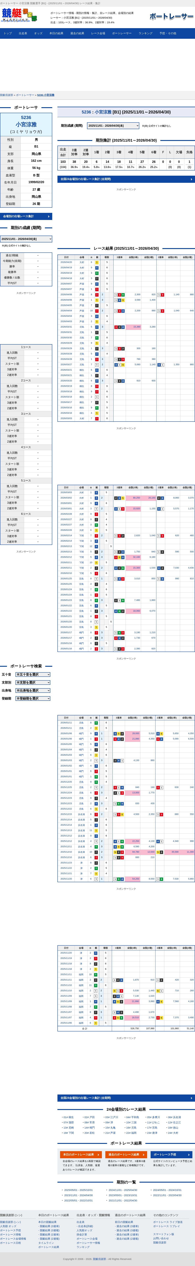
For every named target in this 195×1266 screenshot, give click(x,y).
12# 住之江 (174, 1122)
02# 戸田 (89, 1117)
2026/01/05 (66, 744)
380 (153, 359)
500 (192, 551)
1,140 (177, 294)
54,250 (135, 878)
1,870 (136, 979)
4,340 (176, 841)
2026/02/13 (66, 546)
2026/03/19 (66, 386)
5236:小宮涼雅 (45, 94)
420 (177, 979)
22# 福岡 (131, 1132)
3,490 (191, 1017)
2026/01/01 (66, 771)
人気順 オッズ (8, 1226)
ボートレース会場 (87, 1238)
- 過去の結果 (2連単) (127, 1234)
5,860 (191, 878)
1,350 (177, 364)
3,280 (152, 326)
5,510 (151, 733)
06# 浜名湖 (174, 1117)
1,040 (177, 310)
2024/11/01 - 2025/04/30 (123, 1190)
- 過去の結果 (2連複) (127, 1238)
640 (192, 310)
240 (192, 787)
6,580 (136, 846)
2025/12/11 (66, 846)
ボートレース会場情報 (13, 1238)
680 (177, 814)
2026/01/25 (66, 578)
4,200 (151, 846)
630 (177, 787)
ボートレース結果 (48, 1246)
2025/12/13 (66, 830)
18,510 (135, 1017)
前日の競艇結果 (124, 1221)
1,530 (152, 567)
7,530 (176, 878)
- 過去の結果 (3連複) (127, 1230)
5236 (26, 117)
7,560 (176, 1001)
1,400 (152, 300)
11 (91, 830)
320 (192, 979)
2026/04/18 (66, 278)
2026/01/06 (66, 733)
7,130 (136, 996)
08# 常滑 (89, 1122)
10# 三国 (131, 1122)
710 (177, 990)
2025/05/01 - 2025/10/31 (78, 1190)
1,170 (191, 508)
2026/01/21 (66, 616)
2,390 (137, 648)
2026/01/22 (66, 605)
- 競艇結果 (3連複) (49, 1230)
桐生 (82, 370)
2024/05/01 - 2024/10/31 (167, 1190)
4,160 (191, 1001)
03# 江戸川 (111, 1117)
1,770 (151, 792)
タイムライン (46, 1242)
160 (153, 348)
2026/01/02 (66, 765)
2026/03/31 (66, 326)
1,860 (152, 600)
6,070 (152, 611)
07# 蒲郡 (69, 1122)
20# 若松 (89, 1132)
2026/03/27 (66, 364)
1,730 (137, 637)
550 (192, 814)
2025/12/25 (66, 782)
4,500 (136, 814)
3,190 (137, 632)
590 (177, 551)
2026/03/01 (66, 503)
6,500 (191, 738)
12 (91, 546)
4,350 (191, 733)
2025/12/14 (66, 819)
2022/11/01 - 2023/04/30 (167, 1195)
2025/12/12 (66, 835)
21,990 (135, 1001)
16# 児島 (131, 1127)
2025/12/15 (66, 814)
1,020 (151, 996)
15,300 (136, 567)
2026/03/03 (66, 418)
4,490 (136, 1012)
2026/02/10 (66, 573)
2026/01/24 (66, 589)
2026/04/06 (66, 294)
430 (152, 803)
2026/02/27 (66, 519)
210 (152, 857)
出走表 (80, 1221)
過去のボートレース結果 (123, 1154)
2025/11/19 (66, 958)
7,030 (176, 567)
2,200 (138, 310)
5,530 (136, 990)
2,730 (151, 1017)
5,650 (176, 733)
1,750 (137, 551)
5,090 (176, 738)
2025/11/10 (66, 985)
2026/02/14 (66, 535)
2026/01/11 (66, 722)
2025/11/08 (66, 1006)
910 (139, 380)
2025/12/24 (66, 792)
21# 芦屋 (110, 1132)
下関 (81, 535)
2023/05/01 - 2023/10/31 (123, 1195)
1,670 (151, 1012)
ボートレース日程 (10, 1242)
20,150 (151, 497)
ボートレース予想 (165, 1154)
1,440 (151, 990)
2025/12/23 (66, 798)
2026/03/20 (66, 380)
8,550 (151, 878)
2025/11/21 (66, 873)
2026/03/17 (66, 402)
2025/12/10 (66, 852)
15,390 (137, 326)
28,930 (135, 733)
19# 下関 (69, 1132)
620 (177, 535)
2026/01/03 (66, 755)
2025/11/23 (66, 862)
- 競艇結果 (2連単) (49, 1234)
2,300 (138, 294)
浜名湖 (81, 814)
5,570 (176, 508)
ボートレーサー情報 (88, 1242)
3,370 (191, 497)
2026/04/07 (66, 283)
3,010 (137, 578)
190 (152, 787)
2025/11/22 (66, 868)
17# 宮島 (152, 1127)
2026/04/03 (66, 321)
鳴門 (81, 632)
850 (153, 578)
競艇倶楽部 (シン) (10, 1221)
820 (153, 294)
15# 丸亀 (110, 1127)
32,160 (136, 557)
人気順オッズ (84, 1230)
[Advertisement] (97, 64)
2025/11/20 (66, 878)
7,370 (176, 1017)
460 (192, 535)
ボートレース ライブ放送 (168, 1221)
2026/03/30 (66, 337)
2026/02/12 (66, 557)
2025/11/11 (66, 974)
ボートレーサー (25, 94)
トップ (7, 33)
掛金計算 (82, 1234)
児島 (82, 327)
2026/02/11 (66, 562)
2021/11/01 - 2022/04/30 (123, 1200)
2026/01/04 (66, 749)
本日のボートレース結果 (78, 1154)
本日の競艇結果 (47, 1221)
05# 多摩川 (153, 1117)
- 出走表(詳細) (85, 1226)
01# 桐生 (69, 1117)
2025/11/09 (66, 996)
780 (139, 359)
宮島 (81, 578)
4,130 (136, 760)
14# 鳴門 (89, 1127)
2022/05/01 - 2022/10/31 (78, 1200)
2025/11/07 (66, 1012)
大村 (82, 262)
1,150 (152, 508)
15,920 (136, 508)
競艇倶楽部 (6, 94)
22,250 (135, 841)
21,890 (135, 738)
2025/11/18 (66, 963)
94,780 (135, 852)
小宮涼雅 (26, 124)
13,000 (135, 792)
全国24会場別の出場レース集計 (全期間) (86, 179)
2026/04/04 (66, 310)
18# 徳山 (173, 1127)
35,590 (175, 852)
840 (153, 551)
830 (137, 803)
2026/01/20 (66, 621)
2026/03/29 (66, 343)
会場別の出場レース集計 (18, 216)
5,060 (138, 364)
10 (91, 310)
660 (137, 857)
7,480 (137, 600)
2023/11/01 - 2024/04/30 (78, 1195)
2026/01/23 (66, 600)
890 (153, 310)
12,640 (150, 852)
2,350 (151, 814)
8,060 (176, 497)
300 (139, 348)
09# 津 (109, 1122)
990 (177, 578)
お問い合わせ (161, 1238)
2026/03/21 (66, 370)
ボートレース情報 (10, 1234)
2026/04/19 (66, 267)
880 (192, 294)
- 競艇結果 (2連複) (49, 1238)
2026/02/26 (66, 530)
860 (192, 364)
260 (192, 990)
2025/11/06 (66, 1023)
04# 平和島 (132, 1117)
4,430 (191, 567)
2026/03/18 (66, 391)
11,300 (190, 852)
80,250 (136, 497)
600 (153, 380)
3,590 (138, 300)
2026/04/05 (66, 305)
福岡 (81, 974)
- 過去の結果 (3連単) (127, 1226)
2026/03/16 (66, 407)
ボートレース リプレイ (166, 1226)
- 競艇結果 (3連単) (49, 1226)
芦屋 (82, 284)
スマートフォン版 (163, 1234)
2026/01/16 (66, 643)
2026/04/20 (66, 262)
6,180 (152, 557)
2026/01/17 (66, 632)
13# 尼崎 (69, 1127)
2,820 (137, 535)
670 (153, 637)
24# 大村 (173, 1132)
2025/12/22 (66, 808)
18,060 (136, 611)
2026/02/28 (66, 514)
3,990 (151, 1001)
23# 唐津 (152, 1132)
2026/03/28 (66, 353)
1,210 (152, 632)
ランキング (83, 1246)
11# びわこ (153, 1122)
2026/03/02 (66, 497)
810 (192, 578)
